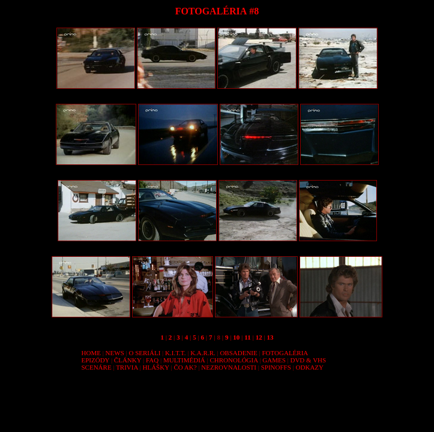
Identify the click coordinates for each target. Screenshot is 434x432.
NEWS (115, 352)
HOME (91, 352)
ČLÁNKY (127, 360)
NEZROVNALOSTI (228, 367)
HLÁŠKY (156, 367)
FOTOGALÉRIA (285, 352)
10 (236, 337)
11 (247, 337)
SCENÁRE (97, 367)
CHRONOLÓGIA (233, 360)
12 (259, 337)
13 (270, 337)
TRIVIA (127, 367)
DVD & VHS (308, 360)
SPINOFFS (276, 367)
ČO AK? (184, 367)
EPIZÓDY (96, 360)
